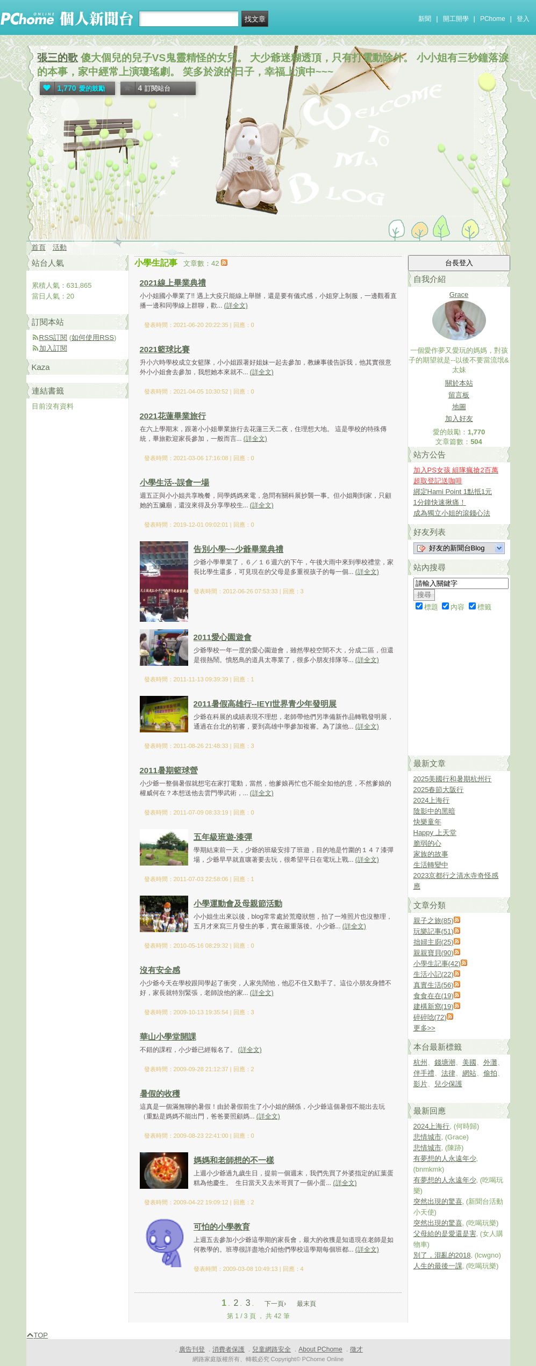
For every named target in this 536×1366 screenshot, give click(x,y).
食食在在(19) (433, 996)
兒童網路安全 (271, 1349)
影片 (420, 1084)
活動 (60, 247)
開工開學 (456, 19)
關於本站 (459, 383)
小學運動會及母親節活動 (238, 903)
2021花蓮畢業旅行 (173, 415)
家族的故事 (430, 854)
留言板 (458, 395)
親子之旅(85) (433, 921)
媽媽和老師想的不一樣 (234, 1160)
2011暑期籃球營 (169, 770)
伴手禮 (423, 1073)
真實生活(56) (433, 985)
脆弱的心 (427, 843)
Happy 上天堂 (434, 833)
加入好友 (459, 419)
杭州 (420, 1062)
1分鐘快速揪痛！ (439, 502)
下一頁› (276, 1303)
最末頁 (306, 1303)
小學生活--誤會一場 (175, 482)
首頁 (39, 247)
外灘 (490, 1062)
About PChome (320, 1349)
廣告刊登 (192, 1349)
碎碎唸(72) (430, 1017)
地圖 (459, 407)
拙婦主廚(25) (433, 942)
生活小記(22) (433, 974)
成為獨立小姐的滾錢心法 (451, 513)
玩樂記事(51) (433, 931)
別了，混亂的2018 (442, 1255)
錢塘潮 (444, 1062)
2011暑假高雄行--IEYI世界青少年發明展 (265, 703)
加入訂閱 (53, 348)
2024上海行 (431, 800)
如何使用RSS (93, 337)
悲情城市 (427, 1137)
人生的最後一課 (437, 1266)
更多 (424, 1028)
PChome (492, 19)
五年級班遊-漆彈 (223, 836)
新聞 (424, 19)
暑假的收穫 (160, 1093)
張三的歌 (57, 57)
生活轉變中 (430, 865)
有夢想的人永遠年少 (444, 1158)
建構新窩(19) (433, 1006)
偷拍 (490, 1073)
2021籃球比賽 (165, 349)
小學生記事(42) (437, 964)
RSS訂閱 (53, 337)
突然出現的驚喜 (437, 1201)
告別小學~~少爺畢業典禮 (239, 549)
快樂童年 (427, 822)
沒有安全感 (160, 970)
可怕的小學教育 (222, 1226)
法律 (448, 1073)
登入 (523, 19)
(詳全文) (236, 305)
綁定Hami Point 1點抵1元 (452, 492)
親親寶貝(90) (433, 953)
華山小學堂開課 (168, 1036)
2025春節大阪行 (438, 790)
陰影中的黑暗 (434, 811)
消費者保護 (228, 1349)
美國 (469, 1062)
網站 (469, 1073)
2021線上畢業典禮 (173, 282)
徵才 (356, 1349)
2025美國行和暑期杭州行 (452, 779)
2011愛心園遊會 (223, 637)
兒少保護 (448, 1084)
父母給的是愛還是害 (444, 1234)
